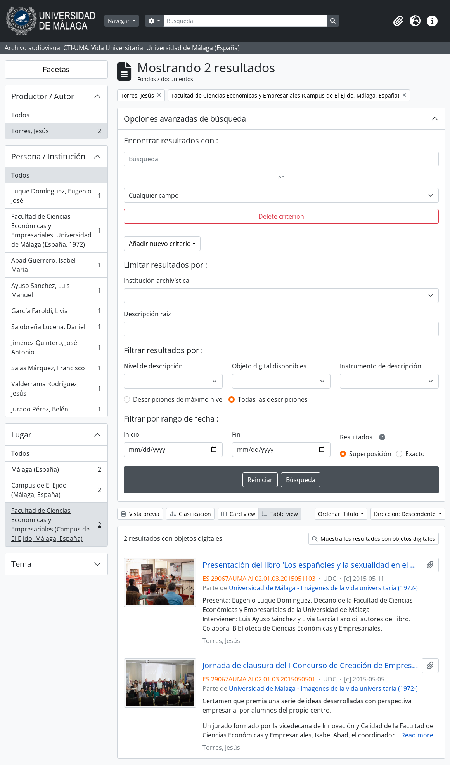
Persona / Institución (48, 156)
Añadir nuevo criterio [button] (160, 243)
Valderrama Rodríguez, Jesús (56, 388)
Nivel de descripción (153, 366)
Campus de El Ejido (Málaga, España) (56, 490)
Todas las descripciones (273, 399)
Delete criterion (281, 216)
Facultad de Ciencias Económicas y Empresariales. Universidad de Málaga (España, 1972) (56, 230)
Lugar (21, 434)
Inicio (131, 434)
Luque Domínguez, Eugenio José (56, 196)
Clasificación (190, 514)
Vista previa (140, 514)
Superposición (370, 454)
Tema (21, 564)
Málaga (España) (56, 471)
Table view (280, 514)
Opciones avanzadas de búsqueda (185, 118)
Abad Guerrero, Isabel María (56, 265)
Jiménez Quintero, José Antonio (56, 347)
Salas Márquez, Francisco (56, 369)
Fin (236, 434)
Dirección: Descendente (405, 514)
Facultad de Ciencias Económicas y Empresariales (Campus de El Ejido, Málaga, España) (56, 524)
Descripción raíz (147, 314)
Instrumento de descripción (380, 366)
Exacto (415, 454)
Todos (20, 115)
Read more (417, 735)
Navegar (119, 20)
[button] (398, 21)
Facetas (56, 69)
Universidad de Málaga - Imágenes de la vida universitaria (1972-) (323, 588)
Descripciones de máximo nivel (178, 399)
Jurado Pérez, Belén (56, 410)
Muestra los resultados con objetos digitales (373, 538)
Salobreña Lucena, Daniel (56, 328)
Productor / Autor (42, 96)
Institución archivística (156, 280)
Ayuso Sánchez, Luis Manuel (56, 290)
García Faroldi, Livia (56, 312)
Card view (238, 514)
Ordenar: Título (339, 514)
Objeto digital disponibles (269, 366)
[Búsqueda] (245, 21)
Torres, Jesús (56, 132)
